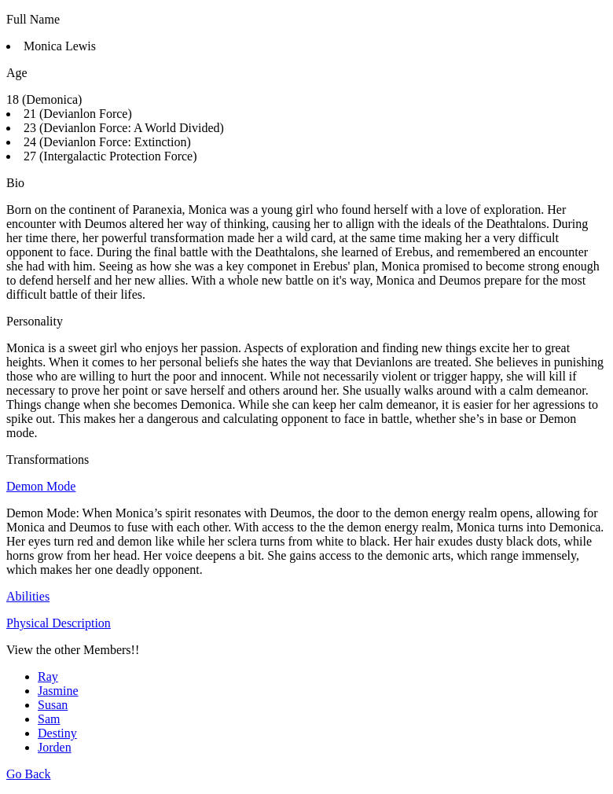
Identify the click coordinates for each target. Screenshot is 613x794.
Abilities (28, 596)
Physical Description (58, 623)
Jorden (55, 747)
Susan (53, 704)
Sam (49, 719)
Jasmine (58, 690)
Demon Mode (40, 486)
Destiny (57, 733)
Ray (48, 676)
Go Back (28, 774)
